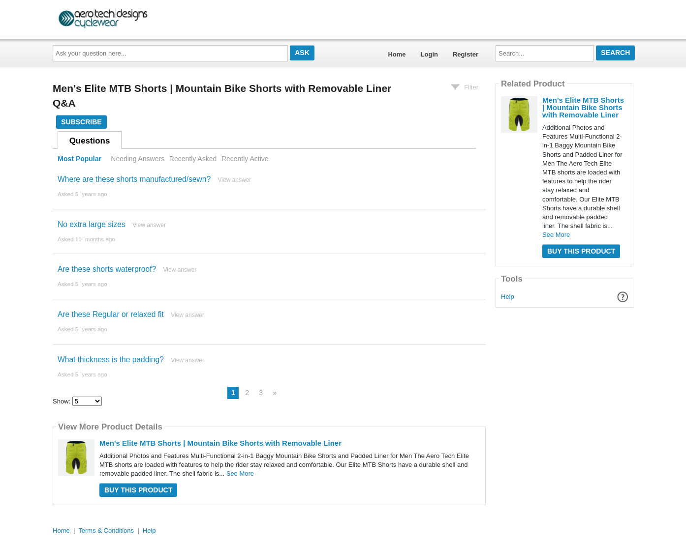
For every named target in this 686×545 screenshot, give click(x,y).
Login (429, 54)
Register (465, 54)
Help (507, 296)
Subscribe (81, 122)
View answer (234, 179)
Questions (89, 140)
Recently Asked (193, 159)
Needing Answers (137, 159)
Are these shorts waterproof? (107, 269)
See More (240, 473)
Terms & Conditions (106, 530)
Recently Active (245, 159)
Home (396, 54)
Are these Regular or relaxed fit (111, 314)
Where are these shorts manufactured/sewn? (134, 179)
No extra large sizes (91, 224)
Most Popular (79, 159)
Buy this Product (138, 490)
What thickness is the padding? (111, 359)
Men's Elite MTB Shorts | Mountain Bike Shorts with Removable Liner (220, 443)
